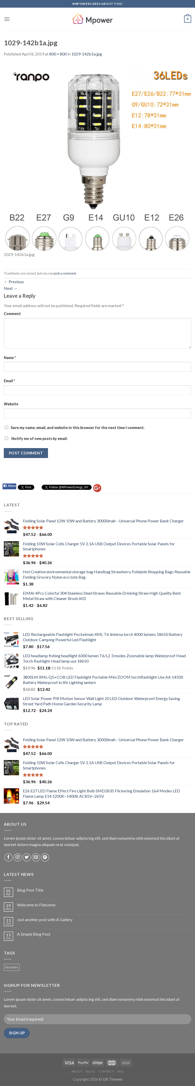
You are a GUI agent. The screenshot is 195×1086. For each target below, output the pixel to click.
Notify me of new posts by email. (39, 438)
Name (10, 357)
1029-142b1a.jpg (86, 53)
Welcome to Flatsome (36, 904)
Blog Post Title (30, 890)
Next (11, 288)
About (77, 1071)
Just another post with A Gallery (44, 919)
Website (11, 404)
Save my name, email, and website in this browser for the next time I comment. (77, 427)
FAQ (120, 1071)
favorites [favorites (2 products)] (11, 967)
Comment (12, 313)
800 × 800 (58, 53)
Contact (106, 1071)
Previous (14, 281)
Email (9, 381)
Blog (90, 1071)
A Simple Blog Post (33, 934)
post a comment (65, 273)
